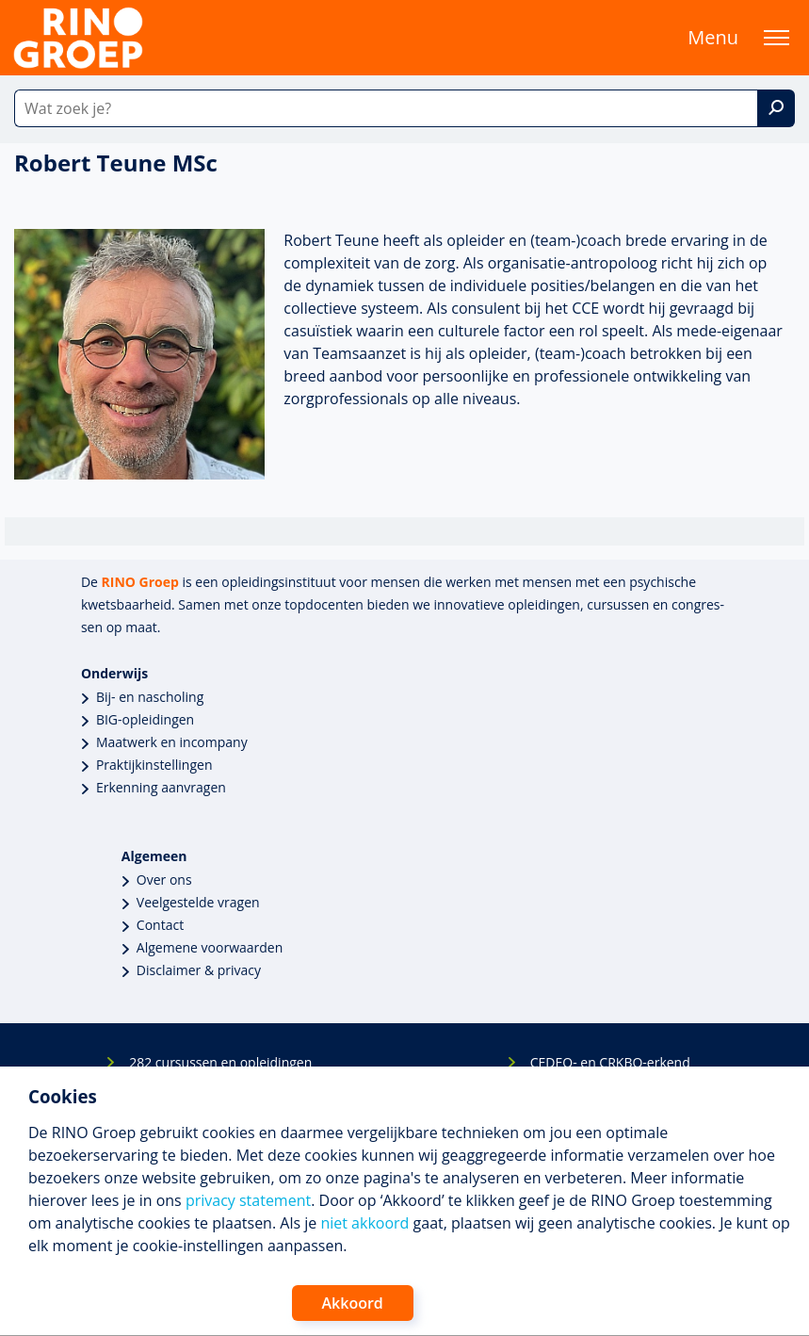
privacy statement (248, 1200)
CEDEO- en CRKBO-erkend (610, 1062)
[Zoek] (776, 108)
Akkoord (352, 1303)
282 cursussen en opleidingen (220, 1062)
